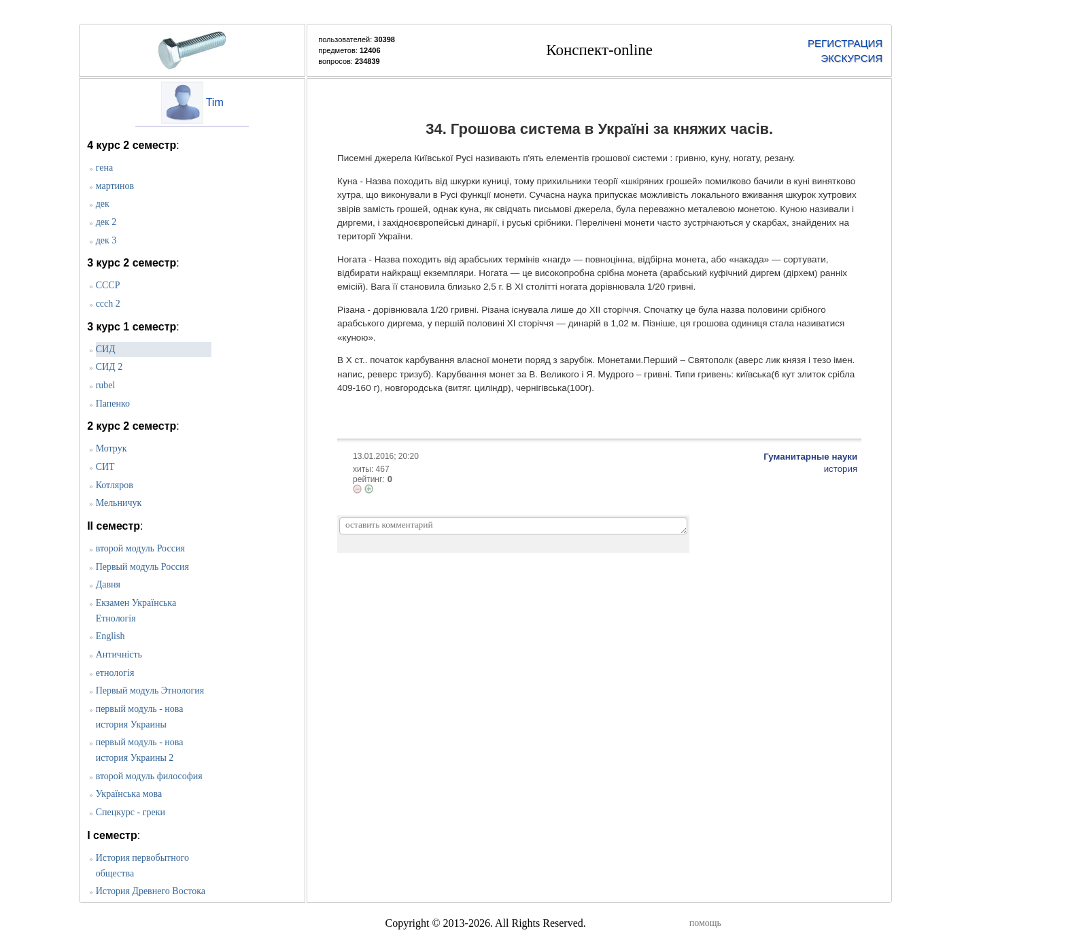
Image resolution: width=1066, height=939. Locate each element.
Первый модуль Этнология (150, 690)
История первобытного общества (142, 865)
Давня (108, 584)
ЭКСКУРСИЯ (851, 58)
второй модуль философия (149, 776)
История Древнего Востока (150, 891)
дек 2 (106, 222)
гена (104, 168)
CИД (106, 349)
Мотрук (111, 448)
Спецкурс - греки (130, 812)
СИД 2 (109, 367)
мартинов (115, 186)
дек (102, 204)
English (110, 636)
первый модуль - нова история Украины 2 (140, 750)
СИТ (105, 467)
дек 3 (106, 240)
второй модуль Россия (140, 548)
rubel (106, 385)
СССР (108, 285)
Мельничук (119, 503)
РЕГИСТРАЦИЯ (845, 43)
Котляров (114, 485)
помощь (705, 923)
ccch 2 (108, 303)
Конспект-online (599, 49)
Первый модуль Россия (142, 567)
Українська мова (129, 794)
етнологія (115, 673)
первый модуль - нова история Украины (140, 717)
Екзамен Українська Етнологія (136, 611)
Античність (119, 654)
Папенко (113, 403)
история (841, 469)
